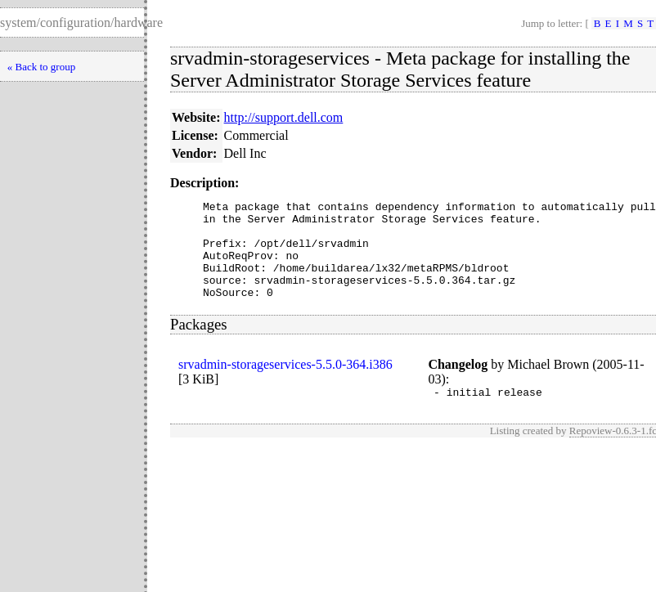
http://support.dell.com (284, 117)
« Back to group (41, 67)
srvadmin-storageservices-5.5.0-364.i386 (285, 384)
